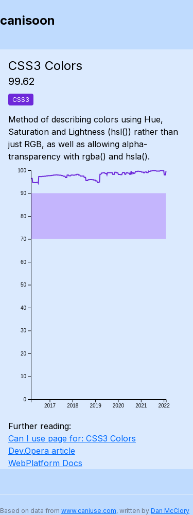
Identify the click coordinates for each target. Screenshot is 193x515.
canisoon (27, 20)
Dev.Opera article (41, 451)
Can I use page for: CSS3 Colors (72, 438)
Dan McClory (170, 510)
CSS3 (20, 99)
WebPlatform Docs (45, 463)
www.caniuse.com (88, 510)
